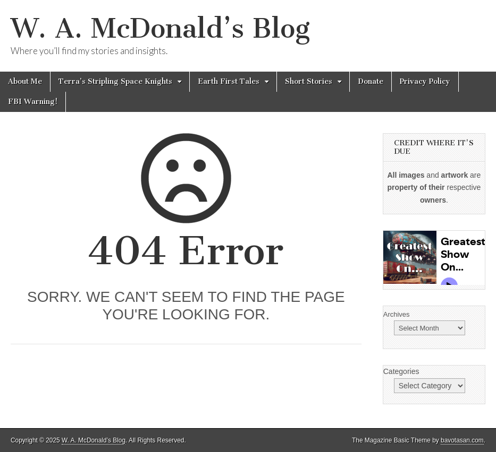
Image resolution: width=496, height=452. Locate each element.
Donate (370, 81)
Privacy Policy (425, 81)
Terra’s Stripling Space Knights (115, 81)
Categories (401, 371)
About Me (25, 81)
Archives (396, 314)
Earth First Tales (228, 81)
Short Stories (308, 81)
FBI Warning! (32, 101)
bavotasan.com (462, 440)
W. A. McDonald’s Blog (160, 28)
